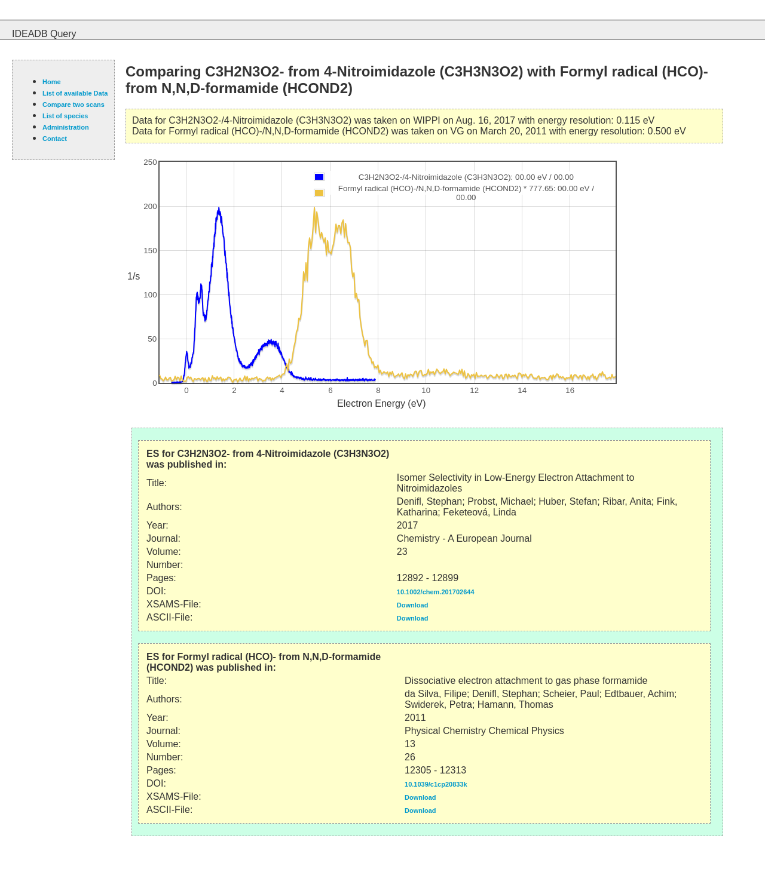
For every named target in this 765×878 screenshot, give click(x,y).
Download (413, 605)
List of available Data (75, 93)
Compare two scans (73, 104)
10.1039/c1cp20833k (436, 784)
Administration (65, 127)
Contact (54, 138)
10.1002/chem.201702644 (436, 591)
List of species (65, 115)
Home (51, 81)
